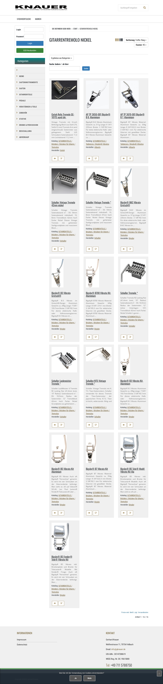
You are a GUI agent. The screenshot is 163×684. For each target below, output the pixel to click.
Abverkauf (24, 137)
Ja (76, 678)
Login (18, 29)
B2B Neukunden (29, 50)
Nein (89, 678)
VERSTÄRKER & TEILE (28, 107)
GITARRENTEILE (25, 94)
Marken (38, 18)
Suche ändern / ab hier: (59, 63)
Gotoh (62, 150)
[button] (55, 158)
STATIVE (22, 119)
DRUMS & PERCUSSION (28, 125)
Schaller (63, 241)
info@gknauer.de (118, 649)
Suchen (86, 68)
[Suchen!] (144, 8)
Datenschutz (22, 644)
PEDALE (22, 100)
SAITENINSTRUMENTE (28, 82)
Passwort (19, 36)
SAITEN (22, 88)
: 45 (141, 44)
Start (75, 28)
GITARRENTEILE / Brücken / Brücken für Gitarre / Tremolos (63, 144)
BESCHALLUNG (25, 131)
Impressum (21, 639)
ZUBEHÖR (23, 113)
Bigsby (131, 238)
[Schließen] (159, 673)
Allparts (97, 147)
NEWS (21, 76)
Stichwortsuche (24, 18)
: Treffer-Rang (136, 39)
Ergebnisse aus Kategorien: (61, 57)
